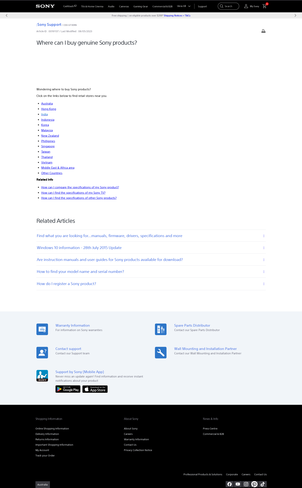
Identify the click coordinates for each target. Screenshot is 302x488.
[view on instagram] (246, 449)
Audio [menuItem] (111, 6)
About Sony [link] (131, 393)
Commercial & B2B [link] (213, 398)
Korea (45, 89)
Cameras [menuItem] (124, 6)
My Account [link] (42, 415)
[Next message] (295, 15)
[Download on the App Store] (95, 353)
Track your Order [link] (45, 420)
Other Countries (51, 138)
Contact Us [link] (130, 409)
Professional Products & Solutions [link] (202, 439)
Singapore (48, 111)
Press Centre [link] (210, 393)
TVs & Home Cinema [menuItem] (92, 6)
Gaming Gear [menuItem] (140, 6)
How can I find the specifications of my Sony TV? (73, 157)
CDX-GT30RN (70, 24)
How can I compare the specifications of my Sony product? (80, 152)
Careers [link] (128, 398)
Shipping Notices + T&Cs (177, 15)
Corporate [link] (232, 439)
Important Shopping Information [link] (54, 409)
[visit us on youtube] (238, 449)
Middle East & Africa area (57, 132)
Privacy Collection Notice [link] (138, 415)
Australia (47, 68)
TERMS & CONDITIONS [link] (46, 467)
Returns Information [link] (47, 404)
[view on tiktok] (263, 449)
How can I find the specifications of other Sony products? (79, 162)
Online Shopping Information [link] (52, 393)
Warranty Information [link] (136, 404)
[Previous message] (6, 15)
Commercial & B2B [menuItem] (162, 6)
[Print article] (263, 31)
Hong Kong (48, 73)
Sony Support (48, 24)
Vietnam (46, 127)
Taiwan (45, 116)
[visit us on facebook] (230, 449)
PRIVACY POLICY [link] (68, 467)
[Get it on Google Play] (69, 353)
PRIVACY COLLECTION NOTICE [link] (94, 467)
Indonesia (47, 84)
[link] (42, 449)
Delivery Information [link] (47, 398)
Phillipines (48, 105)
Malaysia (47, 95)
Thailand (47, 121)
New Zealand (50, 100)
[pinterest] (254, 449)
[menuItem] (70, 6)
